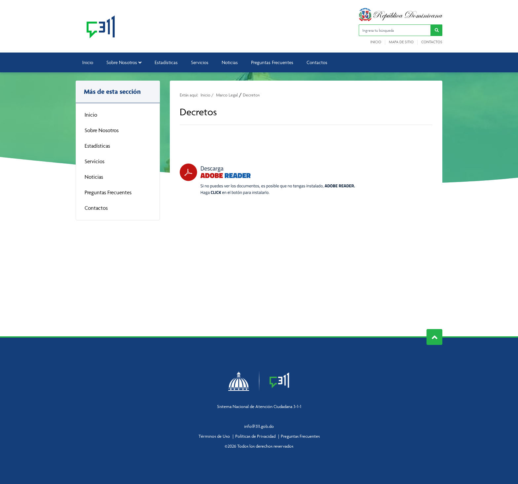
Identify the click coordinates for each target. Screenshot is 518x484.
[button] (436, 30)
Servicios (199, 62)
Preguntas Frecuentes (272, 62)
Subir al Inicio (434, 337)
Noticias (230, 62)
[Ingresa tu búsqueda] (395, 30)
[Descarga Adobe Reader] (267, 179)
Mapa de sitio (401, 42)
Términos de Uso (214, 436)
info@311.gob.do (259, 426)
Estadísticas (166, 62)
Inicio (375, 42)
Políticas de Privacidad (255, 436)
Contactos (431, 42)
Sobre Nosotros (123, 62)
